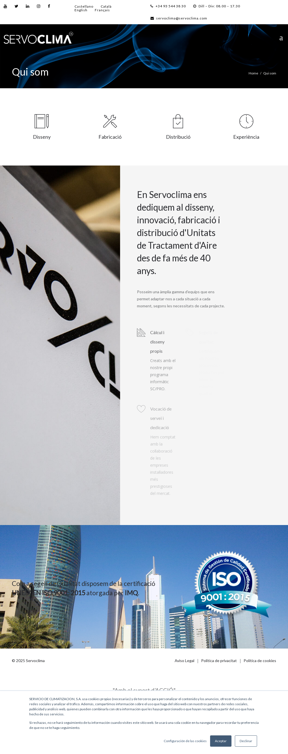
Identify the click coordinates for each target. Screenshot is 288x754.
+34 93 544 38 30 (168, 6)
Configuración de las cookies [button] (185, 741)
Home (253, 73)
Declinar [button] (246, 741)
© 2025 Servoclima (28, 660)
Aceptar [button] (221, 741)
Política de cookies (260, 660)
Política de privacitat (219, 660)
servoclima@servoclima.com (178, 18)
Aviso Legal (184, 660)
